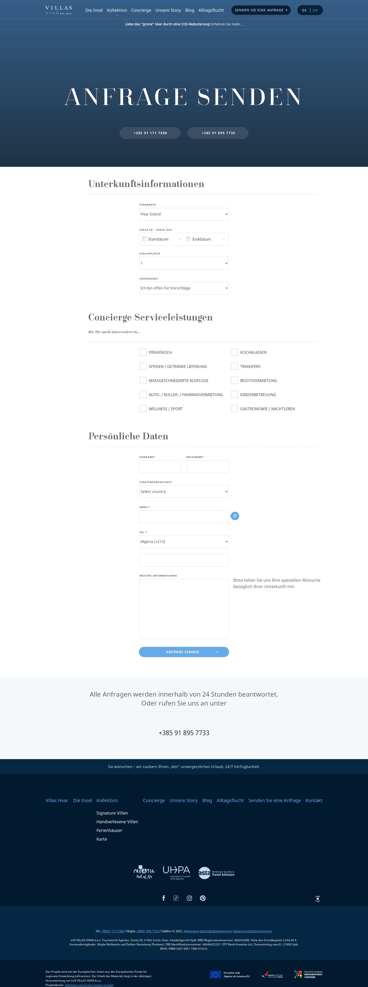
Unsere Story (168, 10)
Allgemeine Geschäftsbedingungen (208, 931)
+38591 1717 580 (112, 931)
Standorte (147, 204)
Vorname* (147, 457)
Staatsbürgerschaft (155, 482)
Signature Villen (112, 813)
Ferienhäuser (109, 830)
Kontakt (314, 800)
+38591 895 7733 (147, 931)
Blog (189, 10)
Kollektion (117, 10)
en (315, 10)
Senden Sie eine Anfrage (259, 10)
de (304, 10)
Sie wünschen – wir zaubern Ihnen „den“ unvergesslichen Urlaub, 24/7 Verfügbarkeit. (184, 766)
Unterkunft (148, 278)
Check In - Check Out (155, 230)
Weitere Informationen (158, 575)
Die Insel (94, 10)
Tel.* (143, 532)
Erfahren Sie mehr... (184, 24)
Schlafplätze (149, 253)
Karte (101, 839)
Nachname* (195, 457)
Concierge (141, 10)
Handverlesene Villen (117, 821)
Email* (144, 507)
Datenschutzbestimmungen (252, 931)
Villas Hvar (57, 800)
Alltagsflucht (211, 10)
